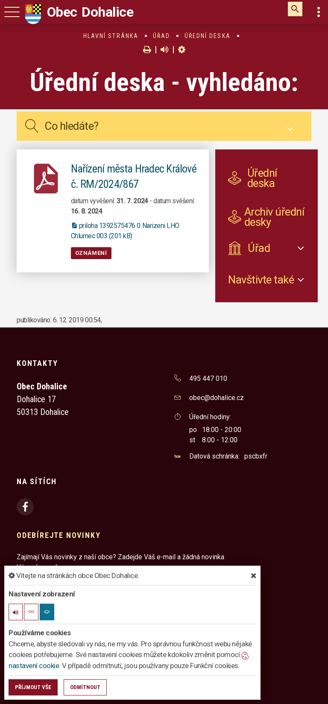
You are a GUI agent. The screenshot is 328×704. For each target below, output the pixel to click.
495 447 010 (208, 378)
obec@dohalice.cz (216, 398)
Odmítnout (85, 687)
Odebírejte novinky (58, 535)
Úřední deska (207, 35)
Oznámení (91, 253)
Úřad (161, 35)
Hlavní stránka (110, 35)
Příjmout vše (33, 687)
